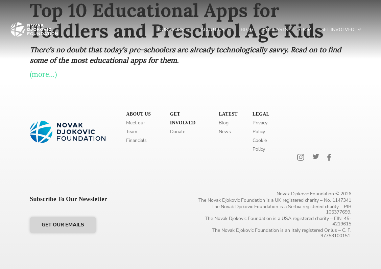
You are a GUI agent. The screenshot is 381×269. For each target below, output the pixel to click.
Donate (177, 131)
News (225, 131)
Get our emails (63, 224)
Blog (247, 29)
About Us (213, 29)
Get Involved (338, 29)
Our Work (172, 29)
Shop (304, 29)
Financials (136, 140)
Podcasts (275, 29)
